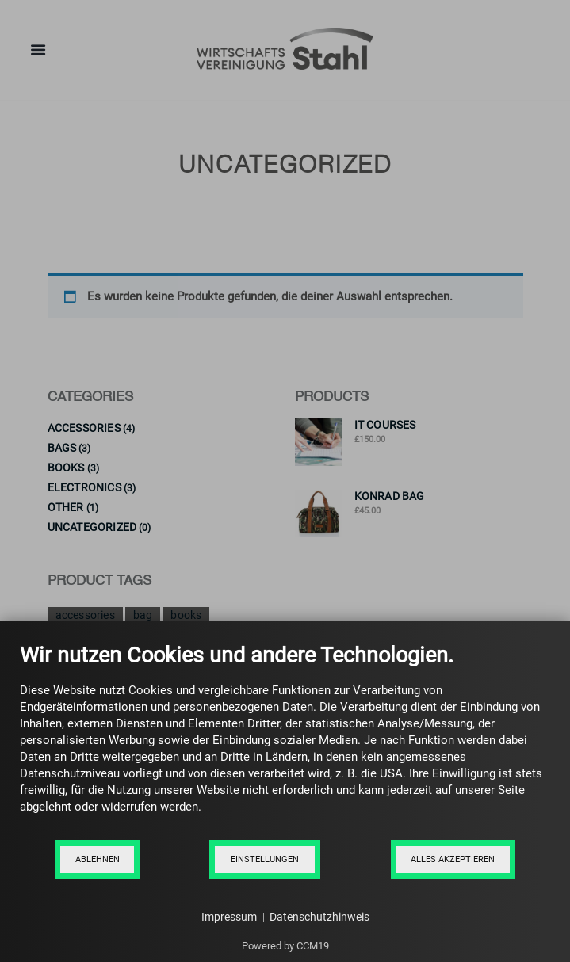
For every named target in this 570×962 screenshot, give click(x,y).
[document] (285, 740)
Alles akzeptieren (453, 859)
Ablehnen (97, 859)
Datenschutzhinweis (319, 916)
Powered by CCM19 (285, 946)
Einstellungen (265, 859)
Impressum (229, 916)
